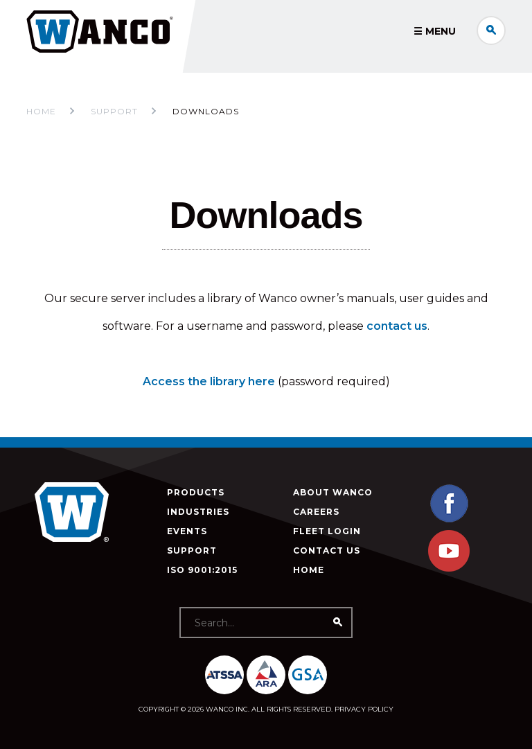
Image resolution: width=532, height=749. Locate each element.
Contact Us (326, 550)
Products (195, 492)
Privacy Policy (364, 709)
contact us (396, 326)
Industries (198, 511)
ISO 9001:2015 (202, 570)
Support (192, 550)
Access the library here (209, 381)
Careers (316, 511)
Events (187, 531)
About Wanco (333, 492)
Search (491, 30)
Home (41, 111)
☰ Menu (435, 31)
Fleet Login (327, 531)
